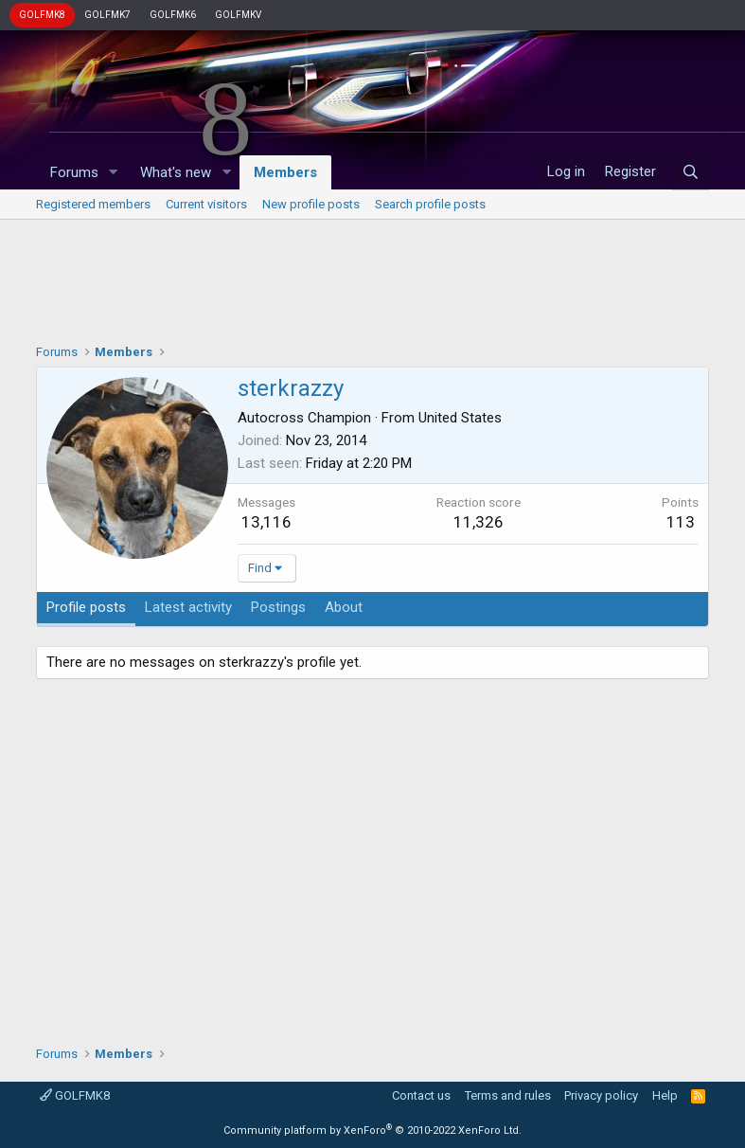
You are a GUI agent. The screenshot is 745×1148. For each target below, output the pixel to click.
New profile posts (311, 204)
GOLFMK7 (107, 14)
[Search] (690, 172)
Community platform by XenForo (372, 1130)
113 (680, 521)
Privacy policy (601, 1095)
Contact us (421, 1095)
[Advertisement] (373, 276)
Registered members (93, 204)
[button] (112, 172)
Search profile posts (430, 204)
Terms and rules (508, 1095)
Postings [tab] (278, 607)
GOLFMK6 (173, 14)
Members (285, 172)
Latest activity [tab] (188, 607)
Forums (74, 172)
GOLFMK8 (42, 14)
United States (460, 417)
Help (665, 1095)
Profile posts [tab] (86, 607)
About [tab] (344, 607)
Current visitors (206, 204)
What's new (175, 172)
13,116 (266, 521)
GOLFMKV (238, 14)
